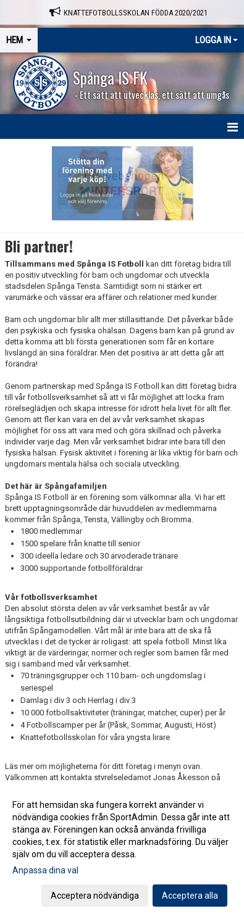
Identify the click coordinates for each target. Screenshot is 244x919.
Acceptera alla (190, 895)
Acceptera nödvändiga (95, 895)
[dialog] (122, 849)
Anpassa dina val (45, 870)
